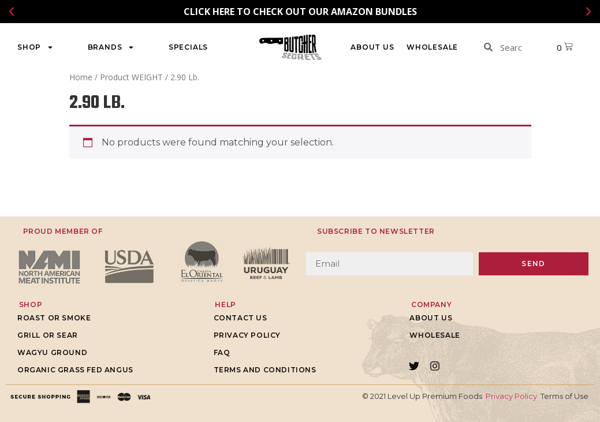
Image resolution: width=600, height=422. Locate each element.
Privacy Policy (247, 335)
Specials (188, 47)
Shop (35, 47)
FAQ (222, 352)
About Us (372, 47)
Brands (111, 47)
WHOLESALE (432, 47)
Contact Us (240, 317)
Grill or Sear (47, 335)
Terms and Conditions (265, 369)
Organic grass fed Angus (75, 369)
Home (80, 77)
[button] (11, 11)
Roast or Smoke (54, 317)
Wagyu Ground (52, 352)
